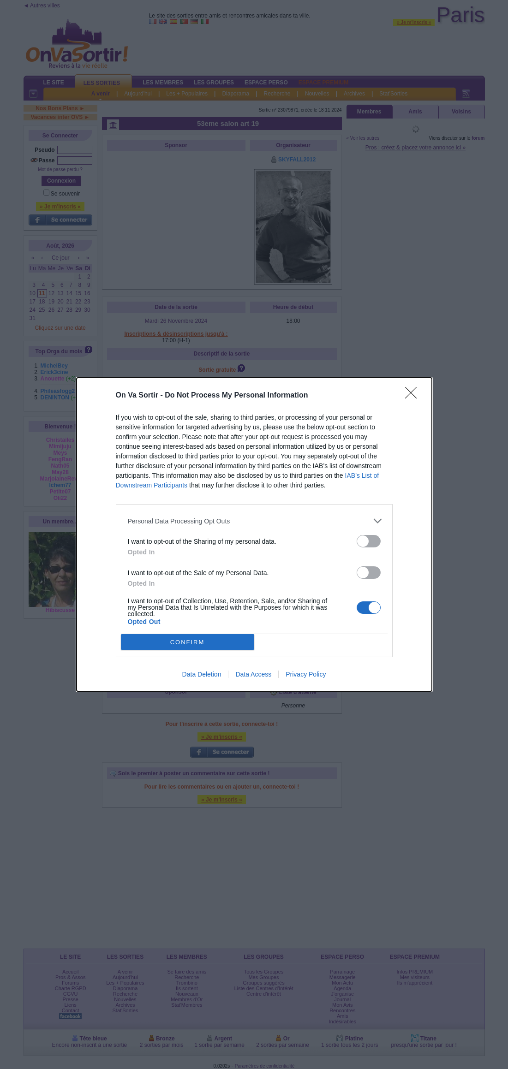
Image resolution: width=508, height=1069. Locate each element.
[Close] (414, 395)
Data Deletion (201, 674)
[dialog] (254, 534)
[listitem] (254, 521)
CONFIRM (187, 642)
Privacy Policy (306, 674)
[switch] (369, 541)
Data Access (253, 674)
